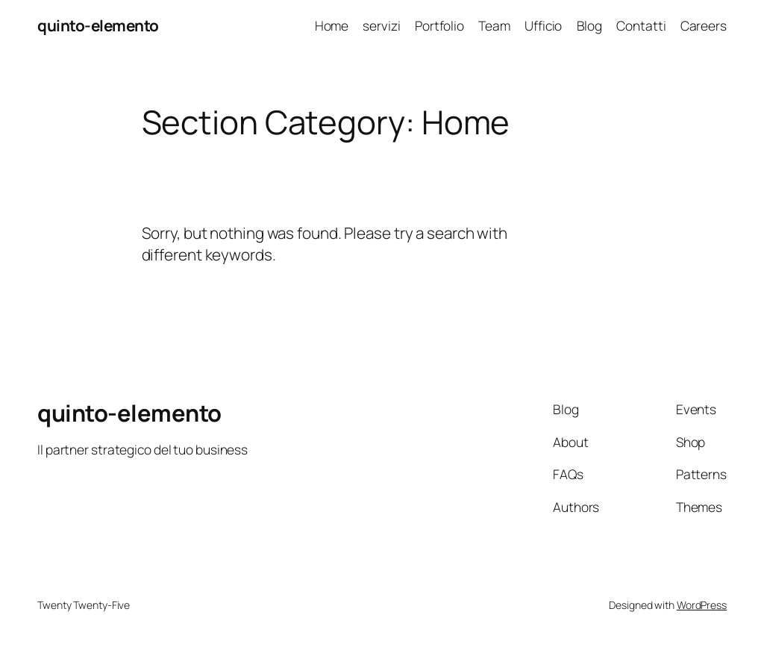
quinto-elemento (98, 25)
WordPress (702, 605)
